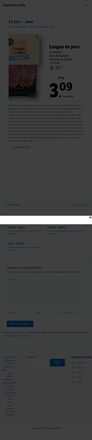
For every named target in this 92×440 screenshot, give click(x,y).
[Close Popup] (90, 217)
